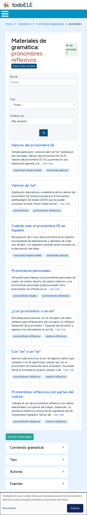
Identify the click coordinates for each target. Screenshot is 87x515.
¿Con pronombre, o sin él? (32, 311)
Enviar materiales (20, 437)
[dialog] (43, 503)
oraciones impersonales (27, 170)
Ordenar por (17, 115)
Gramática (24, 24)
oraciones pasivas (57, 170)
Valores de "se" (23, 185)
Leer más (47, 163)
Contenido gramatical (50, 24)
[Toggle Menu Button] (5, 14)
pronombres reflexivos (47, 210)
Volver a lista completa (24, 66)
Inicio (9, 24)
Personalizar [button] (9, 508)
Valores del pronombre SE (32, 145)
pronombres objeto (25, 296)
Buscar (14, 76)
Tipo (12, 99)
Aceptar (75, 508)
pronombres (21, 210)
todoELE (22, 4)
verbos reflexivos (56, 336)
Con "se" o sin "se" (26, 351)
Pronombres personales (31, 270)
